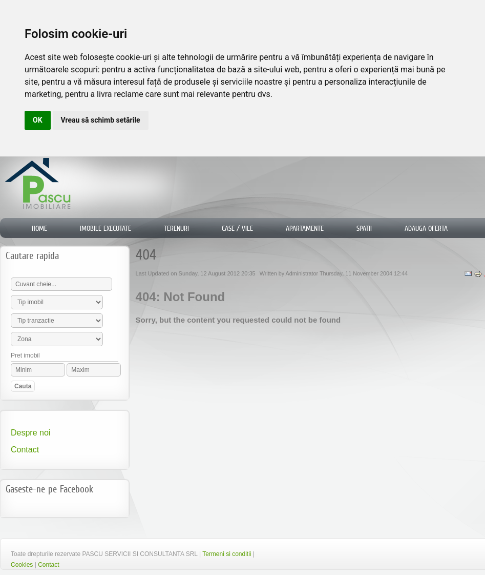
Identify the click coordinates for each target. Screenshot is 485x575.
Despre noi (30, 432)
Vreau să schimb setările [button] (100, 120)
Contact (25, 449)
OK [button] (38, 120)
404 (146, 254)
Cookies (22, 564)
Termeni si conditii (226, 554)
